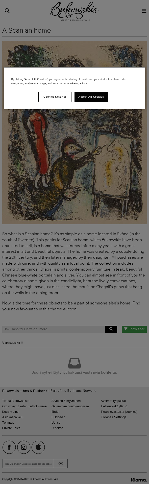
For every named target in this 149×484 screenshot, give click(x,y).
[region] (74, 88)
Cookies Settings (55, 96)
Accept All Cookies (91, 96)
